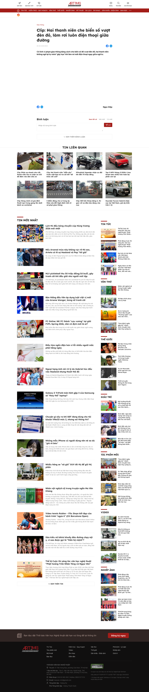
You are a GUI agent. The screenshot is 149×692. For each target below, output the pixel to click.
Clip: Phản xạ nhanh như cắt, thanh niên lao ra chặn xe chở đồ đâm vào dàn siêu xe (29, 174)
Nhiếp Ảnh (70, 10)
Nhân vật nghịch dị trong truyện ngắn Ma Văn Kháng (125, 288)
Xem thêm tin (56, 584)
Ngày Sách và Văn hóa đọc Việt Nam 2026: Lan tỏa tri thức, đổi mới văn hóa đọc (124, 269)
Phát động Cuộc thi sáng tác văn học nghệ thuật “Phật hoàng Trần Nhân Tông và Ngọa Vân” (125, 244)
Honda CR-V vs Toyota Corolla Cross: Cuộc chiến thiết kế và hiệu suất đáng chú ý (124, 557)
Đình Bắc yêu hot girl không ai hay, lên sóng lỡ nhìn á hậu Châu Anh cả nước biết (124, 430)
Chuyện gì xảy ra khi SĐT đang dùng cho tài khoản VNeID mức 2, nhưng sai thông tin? (68, 418)
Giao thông (40, 25)
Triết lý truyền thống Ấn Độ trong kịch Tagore (124, 383)
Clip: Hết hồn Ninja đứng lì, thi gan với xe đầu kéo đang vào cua (88, 203)
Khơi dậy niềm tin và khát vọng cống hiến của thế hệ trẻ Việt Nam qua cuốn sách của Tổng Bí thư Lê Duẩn (125, 488)
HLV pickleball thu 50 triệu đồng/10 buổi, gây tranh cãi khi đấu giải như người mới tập (69, 275)
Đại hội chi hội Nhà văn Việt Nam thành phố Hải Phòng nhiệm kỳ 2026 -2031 (125, 257)
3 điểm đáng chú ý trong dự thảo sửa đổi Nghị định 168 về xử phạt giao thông (59, 203)
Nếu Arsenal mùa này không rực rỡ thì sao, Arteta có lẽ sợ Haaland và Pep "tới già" (68, 251)
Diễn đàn (72, 656)
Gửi (108, 125)
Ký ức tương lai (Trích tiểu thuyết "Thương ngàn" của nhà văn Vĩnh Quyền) (125, 314)
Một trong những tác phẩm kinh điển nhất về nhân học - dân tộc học (125, 499)
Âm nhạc (96, 10)
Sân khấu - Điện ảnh (110, 10)
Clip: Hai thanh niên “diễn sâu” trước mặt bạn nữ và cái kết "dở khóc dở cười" (60, 174)
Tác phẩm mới (110, 454)
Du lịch (88, 10)
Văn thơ (52, 10)
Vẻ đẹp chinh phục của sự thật (124, 299)
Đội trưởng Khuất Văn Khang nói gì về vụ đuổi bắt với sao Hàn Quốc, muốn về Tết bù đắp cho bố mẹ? (124, 406)
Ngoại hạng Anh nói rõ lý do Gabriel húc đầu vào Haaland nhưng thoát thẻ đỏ (69, 370)
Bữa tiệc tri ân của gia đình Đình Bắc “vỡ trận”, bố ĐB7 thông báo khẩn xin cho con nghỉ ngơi (124, 443)
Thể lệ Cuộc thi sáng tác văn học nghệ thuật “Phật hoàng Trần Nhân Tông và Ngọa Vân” (68, 562)
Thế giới (60, 10)
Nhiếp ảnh (108, 570)
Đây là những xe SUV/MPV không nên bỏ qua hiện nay (124, 532)
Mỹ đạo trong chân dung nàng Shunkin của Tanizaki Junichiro (125, 346)
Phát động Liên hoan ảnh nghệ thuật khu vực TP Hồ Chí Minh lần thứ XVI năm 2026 (124, 578)
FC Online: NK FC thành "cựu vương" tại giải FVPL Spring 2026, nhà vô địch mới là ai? (68, 322)
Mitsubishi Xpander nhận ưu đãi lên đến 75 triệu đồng (89, 173)
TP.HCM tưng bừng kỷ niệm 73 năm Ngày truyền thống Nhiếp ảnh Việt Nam (125, 615)
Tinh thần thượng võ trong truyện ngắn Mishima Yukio (124, 359)
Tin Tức (24, 10)
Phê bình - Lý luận (119, 647)
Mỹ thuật (80, 10)
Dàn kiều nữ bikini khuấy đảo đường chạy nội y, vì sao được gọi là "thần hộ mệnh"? (69, 538)
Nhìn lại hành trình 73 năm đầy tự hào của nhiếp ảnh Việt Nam (125, 602)
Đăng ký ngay (118, 635)
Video (105, 512)
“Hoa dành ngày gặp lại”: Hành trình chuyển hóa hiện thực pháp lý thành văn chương (124, 327)
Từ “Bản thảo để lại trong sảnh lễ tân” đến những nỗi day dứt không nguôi (125, 474)
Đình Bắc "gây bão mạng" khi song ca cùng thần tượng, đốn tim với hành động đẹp (125, 417)
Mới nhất (102, 119)
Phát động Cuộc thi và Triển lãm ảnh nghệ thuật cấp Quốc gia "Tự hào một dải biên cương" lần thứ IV (125, 591)
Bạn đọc (123, 10)
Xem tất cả (93, 119)
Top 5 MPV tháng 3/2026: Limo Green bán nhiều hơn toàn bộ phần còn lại (118, 174)
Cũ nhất (109, 119)
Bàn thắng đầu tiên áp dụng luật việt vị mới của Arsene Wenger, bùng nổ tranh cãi (68, 298)
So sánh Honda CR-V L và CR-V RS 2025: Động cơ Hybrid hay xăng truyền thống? (124, 520)
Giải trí (106, 397)
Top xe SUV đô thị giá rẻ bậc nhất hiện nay (124, 543)
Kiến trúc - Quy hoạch (38, 10)
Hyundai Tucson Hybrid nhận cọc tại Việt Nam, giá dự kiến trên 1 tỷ (118, 203)
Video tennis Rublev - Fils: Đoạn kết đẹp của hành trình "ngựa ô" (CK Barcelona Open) (68, 514)
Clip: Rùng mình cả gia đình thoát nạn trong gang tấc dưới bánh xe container (29, 203)
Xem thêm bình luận (75, 137)
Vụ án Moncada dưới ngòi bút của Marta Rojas (124, 370)
